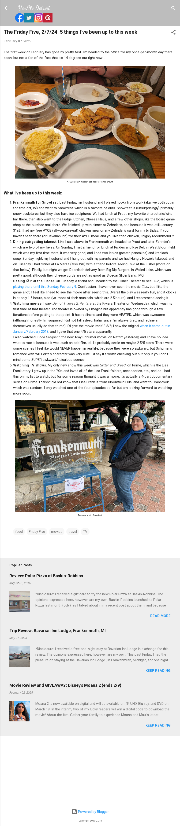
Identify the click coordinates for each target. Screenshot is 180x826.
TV (85, 532)
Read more (160, 616)
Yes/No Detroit (34, 7)
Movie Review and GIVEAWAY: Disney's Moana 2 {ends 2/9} (65, 685)
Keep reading (158, 671)
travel (72, 532)
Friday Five (37, 532)
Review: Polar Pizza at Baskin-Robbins (46, 575)
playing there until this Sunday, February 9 (44, 287)
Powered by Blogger (90, 812)
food (19, 532)
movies (56, 532)
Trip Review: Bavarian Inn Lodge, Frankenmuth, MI (57, 630)
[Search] (173, 8)
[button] (173, 32)
